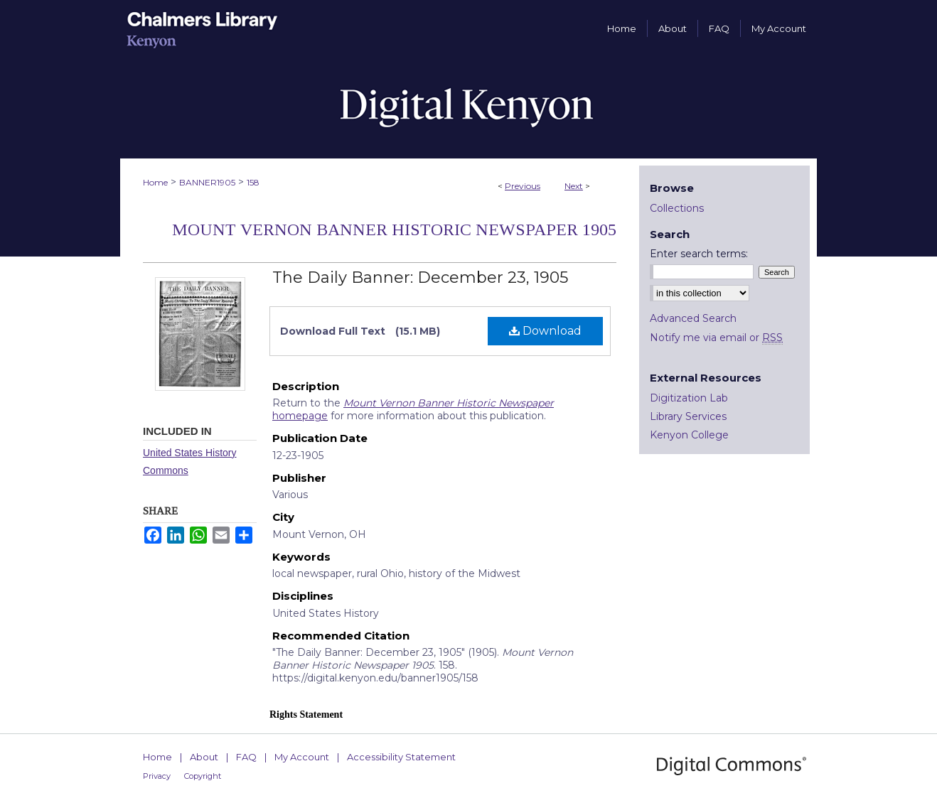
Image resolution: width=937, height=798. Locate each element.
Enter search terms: (699, 253)
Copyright (202, 776)
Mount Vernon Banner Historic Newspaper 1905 (394, 229)
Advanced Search (693, 318)
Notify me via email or (716, 337)
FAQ (246, 756)
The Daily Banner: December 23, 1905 (420, 277)
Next (573, 185)
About (204, 756)
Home (155, 182)
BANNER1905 (207, 182)
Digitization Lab (689, 398)
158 (253, 182)
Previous (522, 185)
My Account (301, 756)
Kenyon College (689, 434)
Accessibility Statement (401, 756)
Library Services (688, 416)
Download (545, 331)
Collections (677, 208)
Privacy (157, 776)
